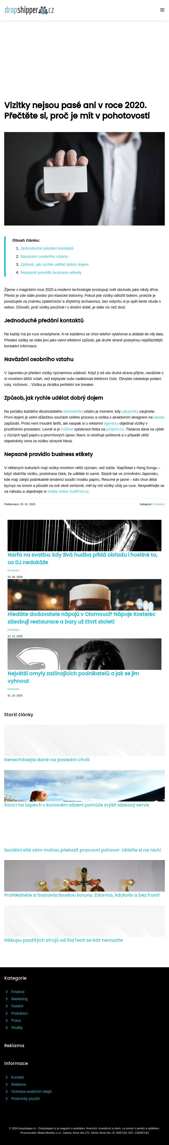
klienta (159, 417)
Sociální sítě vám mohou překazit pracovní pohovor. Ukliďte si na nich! (82, 850)
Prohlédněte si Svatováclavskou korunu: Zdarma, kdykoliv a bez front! (82, 895)
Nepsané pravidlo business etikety (50, 272)
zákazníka (130, 411)
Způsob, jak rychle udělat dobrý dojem (54, 264)
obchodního (73, 411)
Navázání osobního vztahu (44, 256)
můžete (67, 429)
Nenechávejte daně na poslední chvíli (46, 760)
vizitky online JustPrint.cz (68, 491)
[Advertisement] (84, 52)
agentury (111, 423)
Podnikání (159, 504)
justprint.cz (115, 429)
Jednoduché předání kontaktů (46, 248)
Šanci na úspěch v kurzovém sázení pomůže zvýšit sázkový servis (76, 805)
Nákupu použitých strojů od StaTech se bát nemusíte (63, 940)
